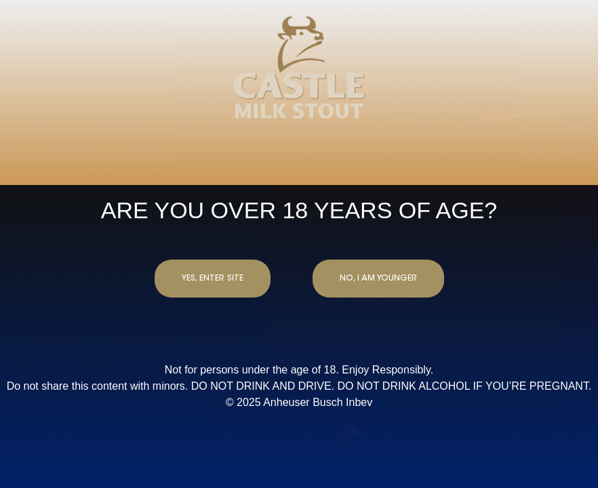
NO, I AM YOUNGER (378, 278)
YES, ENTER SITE (212, 278)
